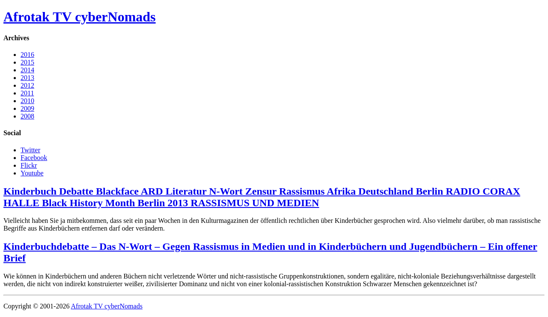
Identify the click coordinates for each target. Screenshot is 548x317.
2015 (27, 62)
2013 (27, 77)
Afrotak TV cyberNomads (79, 16)
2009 (27, 108)
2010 (27, 100)
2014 (27, 70)
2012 (27, 85)
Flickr (29, 165)
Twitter (30, 150)
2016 (27, 54)
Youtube (32, 173)
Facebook (34, 157)
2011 (27, 93)
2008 (27, 116)
